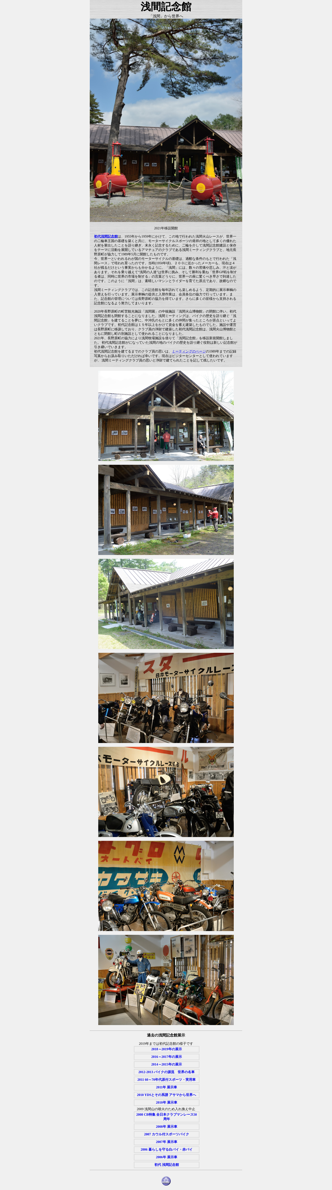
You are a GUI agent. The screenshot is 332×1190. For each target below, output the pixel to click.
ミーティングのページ (189, 351)
